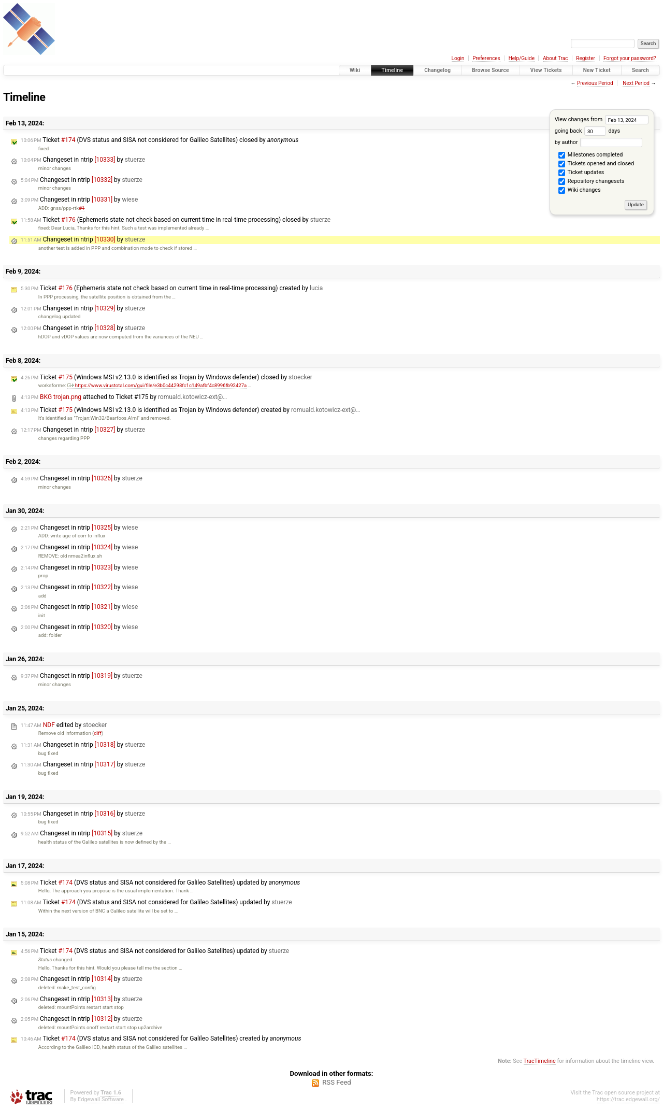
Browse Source (490, 70)
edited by (64, 725)
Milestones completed (590, 155)
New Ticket (597, 70)
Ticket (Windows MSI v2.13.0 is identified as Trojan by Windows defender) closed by (166, 377)
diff (98, 733)
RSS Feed (336, 1082)
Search (640, 70)
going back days (587, 130)
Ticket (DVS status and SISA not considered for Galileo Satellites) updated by (160, 882)
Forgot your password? (629, 58)
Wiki (355, 70)
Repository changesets (591, 182)
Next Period (636, 83)
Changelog (437, 70)
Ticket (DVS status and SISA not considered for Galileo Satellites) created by (161, 1038)
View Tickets (546, 70)
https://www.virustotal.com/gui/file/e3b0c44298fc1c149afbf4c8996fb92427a (157, 385)
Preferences (486, 58)
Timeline (392, 70)
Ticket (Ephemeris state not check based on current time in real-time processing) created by (172, 288)
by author (598, 142)
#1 (81, 208)
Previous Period (595, 83)
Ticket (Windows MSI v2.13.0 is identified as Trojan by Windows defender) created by (190, 410)
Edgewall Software (101, 1099)
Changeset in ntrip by (83, 159)
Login (458, 58)
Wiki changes (579, 190)
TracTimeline (540, 1061)
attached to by (124, 397)
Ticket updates (581, 173)
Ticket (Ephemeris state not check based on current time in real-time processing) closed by (175, 219)
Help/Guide (522, 58)
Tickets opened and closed (596, 164)
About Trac (555, 58)
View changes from (601, 119)
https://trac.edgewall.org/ (628, 1099)
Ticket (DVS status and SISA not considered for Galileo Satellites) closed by (159, 140)
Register (585, 58)
